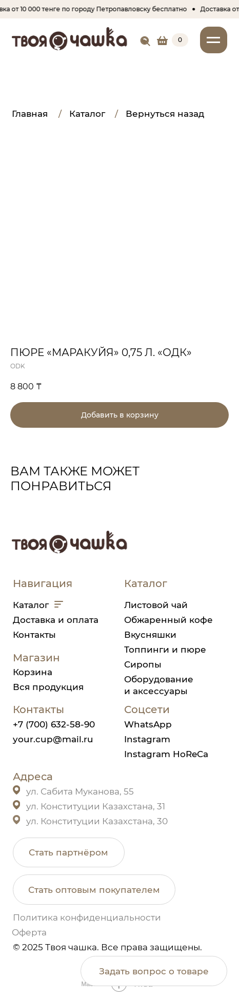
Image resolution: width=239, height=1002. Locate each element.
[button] (69, 852)
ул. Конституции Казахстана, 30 (97, 821)
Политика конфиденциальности (87, 917)
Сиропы (143, 664)
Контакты (34, 634)
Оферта (29, 932)
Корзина (32, 671)
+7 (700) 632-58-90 (54, 724)
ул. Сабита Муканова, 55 (80, 791)
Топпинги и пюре (165, 649)
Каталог (31, 604)
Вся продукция (48, 686)
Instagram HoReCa (166, 753)
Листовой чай (156, 604)
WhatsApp (148, 724)
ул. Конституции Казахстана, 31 (95, 806)
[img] (145, 41)
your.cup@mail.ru (53, 739)
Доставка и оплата (55, 619)
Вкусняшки (150, 634)
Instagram (147, 739)
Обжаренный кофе (168, 619)
